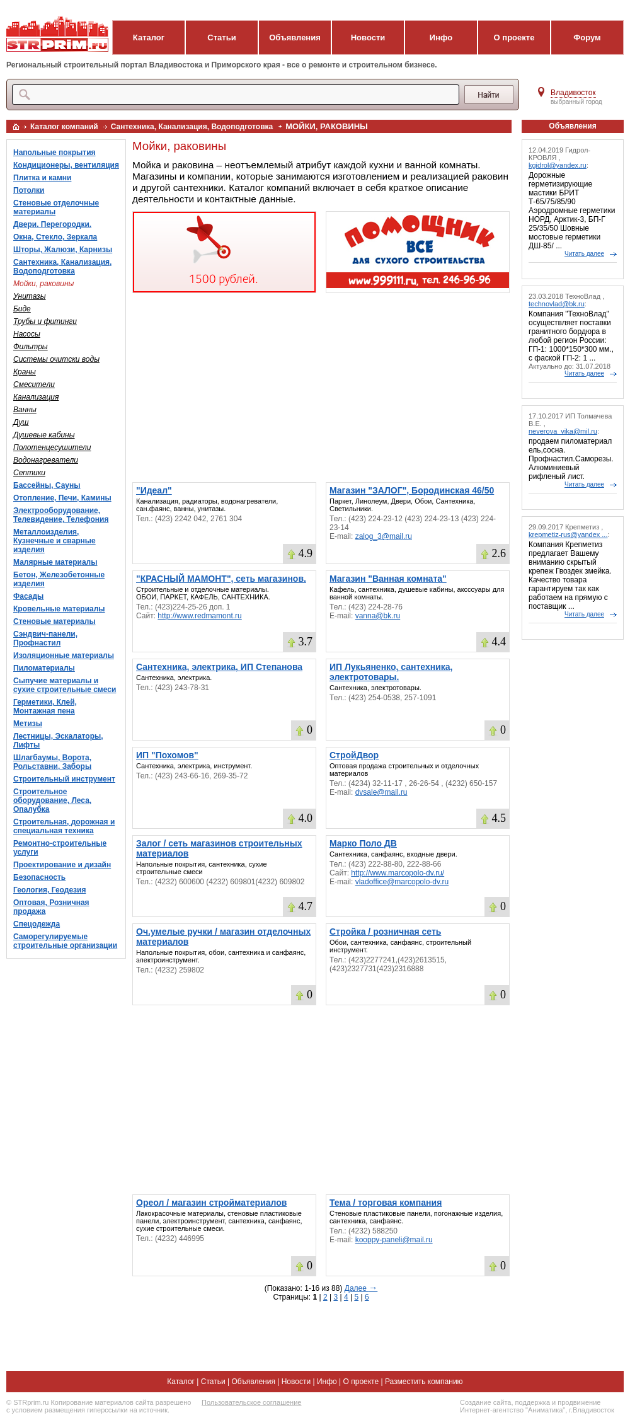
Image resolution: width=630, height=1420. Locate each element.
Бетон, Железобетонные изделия (59, 579)
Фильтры (30, 346)
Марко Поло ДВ (363, 843)
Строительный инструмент (64, 779)
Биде (22, 308)
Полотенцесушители (52, 447)
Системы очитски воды (56, 359)
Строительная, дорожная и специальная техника (64, 826)
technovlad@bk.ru (557, 304)
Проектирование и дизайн (62, 864)
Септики (29, 472)
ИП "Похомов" (167, 755)
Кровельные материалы (59, 608)
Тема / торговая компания (385, 1203)
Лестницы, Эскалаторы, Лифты (58, 740)
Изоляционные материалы (63, 655)
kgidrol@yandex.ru (558, 165)
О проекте (514, 37)
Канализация (36, 397)
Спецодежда (36, 924)
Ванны (25, 409)
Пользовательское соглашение (251, 1402)
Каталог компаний (64, 126)
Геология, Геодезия (49, 890)
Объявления (295, 37)
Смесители (34, 384)
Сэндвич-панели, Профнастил (45, 638)
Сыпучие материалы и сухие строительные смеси (64, 685)
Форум (586, 37)
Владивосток (573, 92)
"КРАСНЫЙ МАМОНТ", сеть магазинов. (221, 579)
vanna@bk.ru (378, 615)
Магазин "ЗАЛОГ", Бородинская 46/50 (411, 490)
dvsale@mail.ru (381, 792)
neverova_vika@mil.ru (563, 431)
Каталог (148, 37)
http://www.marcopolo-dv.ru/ (397, 873)
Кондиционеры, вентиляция (66, 165)
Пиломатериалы (44, 668)
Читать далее (584, 253)
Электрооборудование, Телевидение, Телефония (60, 515)
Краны (24, 371)
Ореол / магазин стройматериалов (211, 1203)
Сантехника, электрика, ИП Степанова (219, 667)
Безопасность (39, 877)
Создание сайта (485, 1402)
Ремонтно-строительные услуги (59, 848)
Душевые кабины (44, 434)
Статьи (221, 37)
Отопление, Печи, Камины (62, 498)
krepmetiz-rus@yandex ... (568, 534)
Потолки (28, 190)
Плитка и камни (42, 177)
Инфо (441, 37)
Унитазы (29, 296)
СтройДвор (354, 755)
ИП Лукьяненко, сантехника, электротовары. (390, 672)
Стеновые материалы (54, 621)
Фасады (28, 596)
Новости (368, 37)
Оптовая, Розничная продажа (51, 907)
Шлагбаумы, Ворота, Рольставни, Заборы (52, 762)
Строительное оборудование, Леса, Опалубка (52, 800)
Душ (21, 422)
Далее (361, 1288)
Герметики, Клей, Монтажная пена (45, 706)
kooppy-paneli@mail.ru (394, 1239)
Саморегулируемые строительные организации (65, 941)
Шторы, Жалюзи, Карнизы (62, 249)
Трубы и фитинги (45, 321)
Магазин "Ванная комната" (388, 579)
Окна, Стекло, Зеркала (55, 237)
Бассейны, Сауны (47, 485)
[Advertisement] (321, 387)
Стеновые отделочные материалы (56, 207)
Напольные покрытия (54, 152)
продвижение (579, 1402)
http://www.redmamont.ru (199, 615)
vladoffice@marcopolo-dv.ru (402, 881)
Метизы (27, 723)
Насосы (26, 334)
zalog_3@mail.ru (383, 536)
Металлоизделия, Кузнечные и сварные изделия (54, 541)
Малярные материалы (55, 562)
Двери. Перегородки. (52, 224)
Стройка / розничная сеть (385, 931)
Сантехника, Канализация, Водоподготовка (192, 126)
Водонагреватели (45, 460)
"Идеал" (154, 490)
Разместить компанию (424, 1381)
